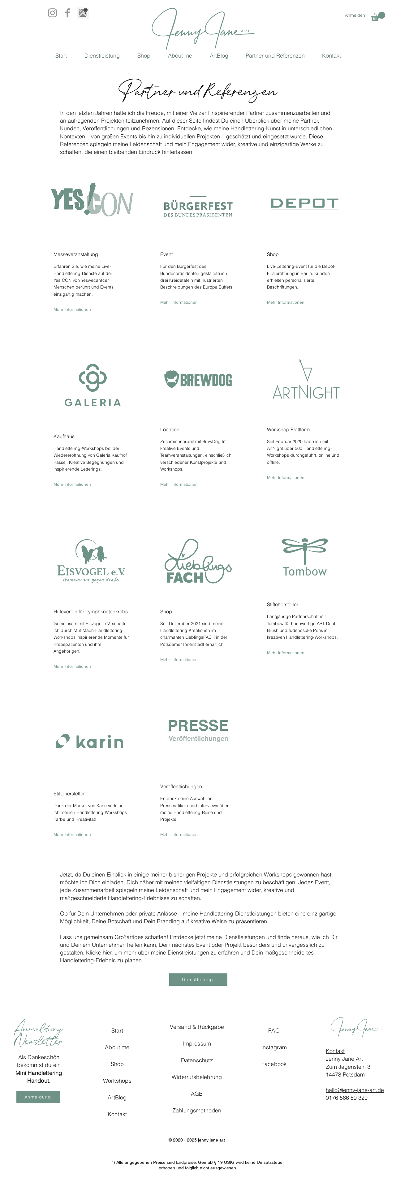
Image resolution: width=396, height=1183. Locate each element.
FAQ (274, 1030)
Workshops (117, 1080)
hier (107, 952)
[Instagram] (52, 13)
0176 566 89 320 (347, 1097)
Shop (117, 1064)
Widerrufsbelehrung (197, 1077)
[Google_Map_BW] (83, 13)
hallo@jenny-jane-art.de (355, 1090)
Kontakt (335, 1051)
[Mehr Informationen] (72, 309)
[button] (378, 16)
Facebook (273, 1064)
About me (117, 1047)
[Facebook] (68, 13)
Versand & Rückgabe (197, 1026)
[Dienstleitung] (198, 979)
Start (117, 1030)
